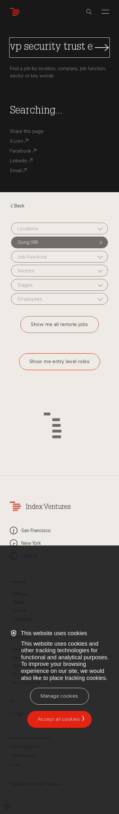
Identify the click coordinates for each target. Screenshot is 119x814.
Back (17, 206)
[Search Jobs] (59, 47)
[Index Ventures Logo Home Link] (16, 12)
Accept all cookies (59, 719)
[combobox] (59, 228)
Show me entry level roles (59, 361)
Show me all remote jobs (59, 324)
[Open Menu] (105, 12)
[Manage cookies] (59, 696)
